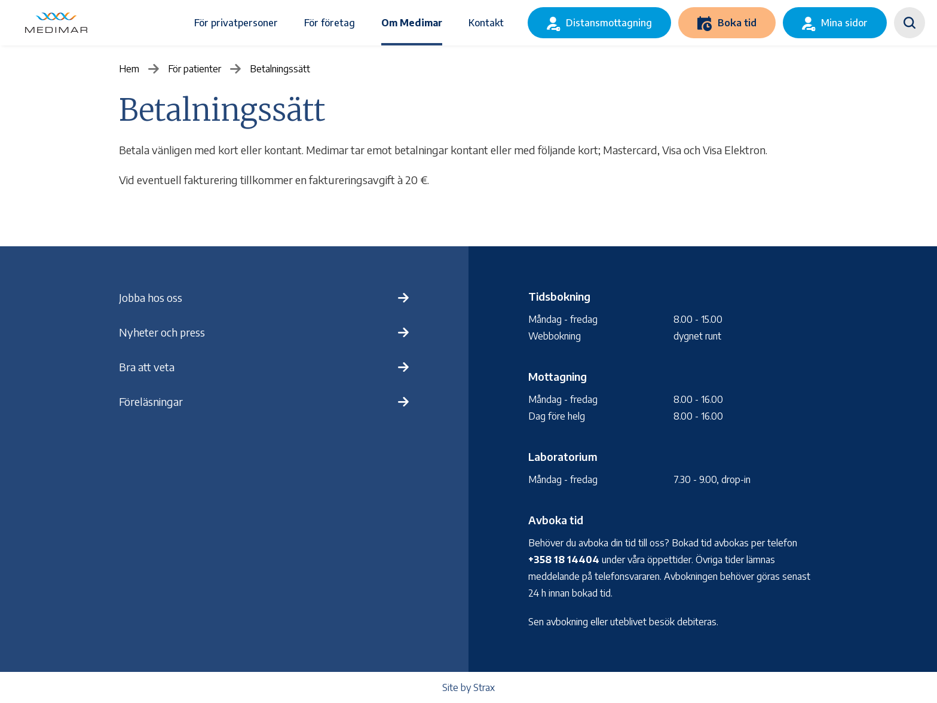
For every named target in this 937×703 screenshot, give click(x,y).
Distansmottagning (609, 23)
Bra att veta (146, 367)
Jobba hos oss (150, 297)
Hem (129, 69)
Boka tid (737, 23)
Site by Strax (468, 687)
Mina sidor (844, 23)
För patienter (194, 69)
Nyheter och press (162, 332)
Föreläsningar (151, 401)
